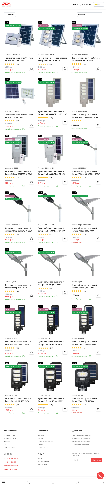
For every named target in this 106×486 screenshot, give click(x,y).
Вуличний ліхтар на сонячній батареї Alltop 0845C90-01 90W (18, 172)
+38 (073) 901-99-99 (81, 4)
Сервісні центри (43, 447)
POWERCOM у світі (9, 435)
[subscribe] (81, 460)
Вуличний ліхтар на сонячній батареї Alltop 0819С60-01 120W (85, 172)
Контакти (7, 441)
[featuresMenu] (10, 14)
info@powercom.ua (11, 466)
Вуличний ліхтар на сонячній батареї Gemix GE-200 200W (84, 343)
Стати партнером (9, 447)
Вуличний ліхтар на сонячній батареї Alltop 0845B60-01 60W (51, 172)
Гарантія (41, 444)
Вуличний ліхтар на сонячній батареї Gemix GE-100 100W (51, 399)
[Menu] (3, 482)
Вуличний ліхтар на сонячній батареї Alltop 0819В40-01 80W (18, 229)
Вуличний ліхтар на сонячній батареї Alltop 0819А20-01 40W (51, 229)
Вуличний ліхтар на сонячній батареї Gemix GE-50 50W (84, 399)
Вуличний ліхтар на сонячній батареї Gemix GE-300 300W (18, 343)
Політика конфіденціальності (81, 435)
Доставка (41, 435)
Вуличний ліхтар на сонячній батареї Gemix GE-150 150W (18, 399)
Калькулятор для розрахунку (81, 441)
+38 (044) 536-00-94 (11, 462)
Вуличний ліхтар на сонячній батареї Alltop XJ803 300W (84, 229)
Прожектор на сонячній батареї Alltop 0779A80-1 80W (19, 116)
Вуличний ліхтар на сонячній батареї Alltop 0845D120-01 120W (52, 112)
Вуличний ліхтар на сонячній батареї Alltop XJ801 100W (51, 283)
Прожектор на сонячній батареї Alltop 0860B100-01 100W (85, 59)
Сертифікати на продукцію (81, 438)
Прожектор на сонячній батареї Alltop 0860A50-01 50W (19, 59)
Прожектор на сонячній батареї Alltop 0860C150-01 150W (52, 59)
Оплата (40, 438)
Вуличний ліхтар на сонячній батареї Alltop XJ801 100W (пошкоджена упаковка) (84, 286)
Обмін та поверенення (45, 441)
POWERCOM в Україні (10, 438)
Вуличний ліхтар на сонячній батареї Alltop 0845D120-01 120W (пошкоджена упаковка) (86, 116)
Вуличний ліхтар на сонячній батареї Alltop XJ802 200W (18, 286)
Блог (5, 444)
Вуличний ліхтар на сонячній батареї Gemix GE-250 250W (51, 343)
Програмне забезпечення (81, 444)
